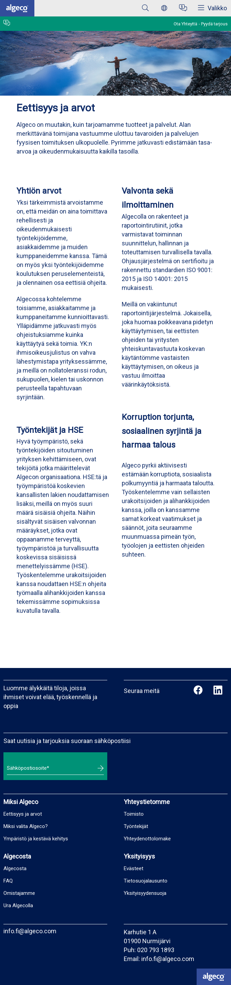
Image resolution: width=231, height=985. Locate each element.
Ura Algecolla (18, 905)
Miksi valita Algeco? (25, 826)
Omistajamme (19, 893)
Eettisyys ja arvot (22, 814)
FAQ (8, 881)
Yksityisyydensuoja (145, 893)
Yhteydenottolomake (147, 839)
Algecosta (14, 868)
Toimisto (134, 814)
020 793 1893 (155, 949)
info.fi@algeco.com (29, 931)
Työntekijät (136, 826)
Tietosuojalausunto (145, 881)
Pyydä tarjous (214, 23)
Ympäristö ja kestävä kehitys (35, 839)
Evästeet (133, 868)
